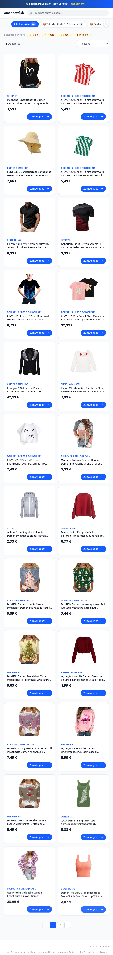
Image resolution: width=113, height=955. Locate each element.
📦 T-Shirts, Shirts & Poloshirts (63, 24)
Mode (64, 34)
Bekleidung (81, 34)
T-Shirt (33, 34)
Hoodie (49, 34)
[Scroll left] (7, 24)
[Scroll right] (106, 24)
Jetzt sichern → (79, 3)
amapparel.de (14, 13)
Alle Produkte (25, 24)
